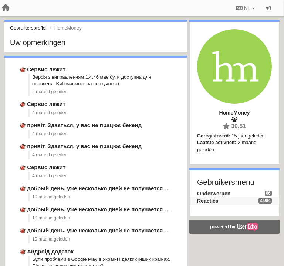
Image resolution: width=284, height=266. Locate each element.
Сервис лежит (46, 69)
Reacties (208, 201)
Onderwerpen (213, 194)
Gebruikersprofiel (28, 28)
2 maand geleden (49, 91)
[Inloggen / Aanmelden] (268, 8)
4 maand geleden (49, 112)
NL (245, 8)
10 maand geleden (51, 197)
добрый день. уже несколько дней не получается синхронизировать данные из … (140, 188)
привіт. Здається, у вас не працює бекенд (84, 125)
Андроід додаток (50, 251)
